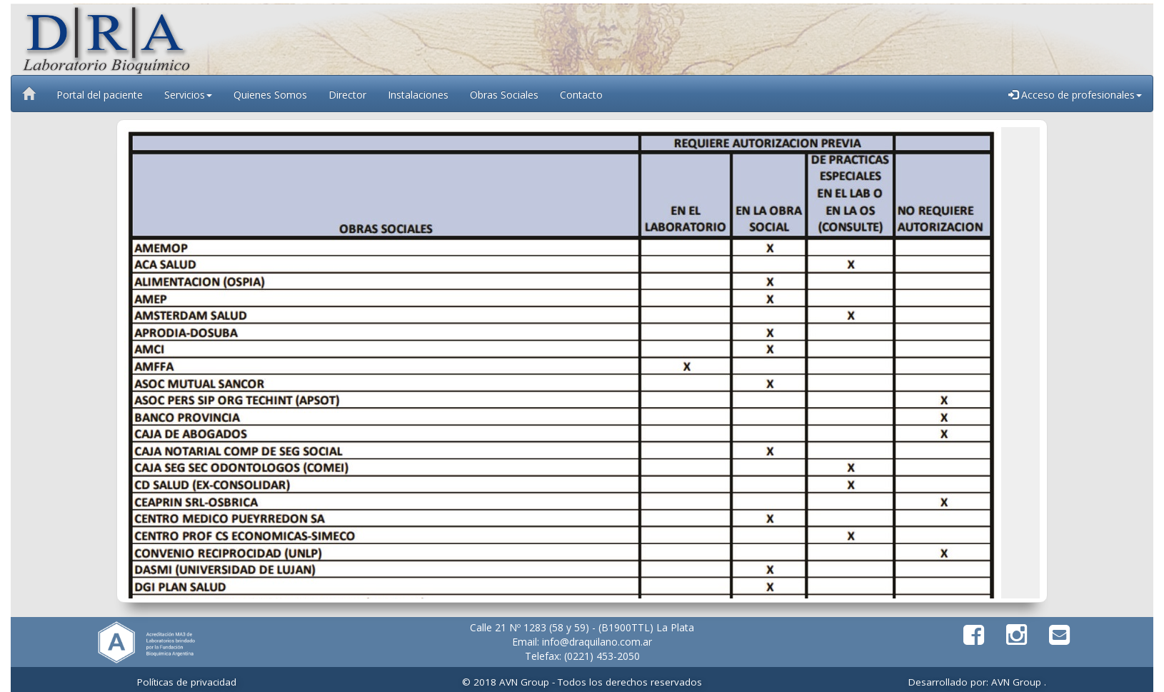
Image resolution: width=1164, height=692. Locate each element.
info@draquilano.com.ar (597, 641)
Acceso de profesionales (1075, 94)
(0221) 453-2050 (602, 656)
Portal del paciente (99, 94)
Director (347, 94)
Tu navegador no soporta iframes (581, 362)
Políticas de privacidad (186, 682)
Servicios (188, 94)
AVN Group (1014, 682)
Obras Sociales (504, 94)
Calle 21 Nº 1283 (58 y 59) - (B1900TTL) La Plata (582, 627)
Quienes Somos (270, 94)
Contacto (581, 94)
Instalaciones (418, 94)
